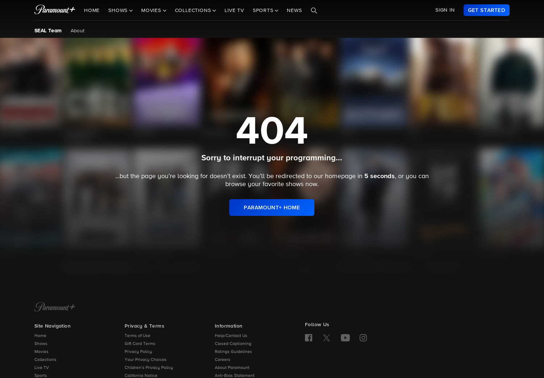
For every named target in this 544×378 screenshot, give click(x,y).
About (78, 30)
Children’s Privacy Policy (149, 368)
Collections (45, 360)
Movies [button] (152, 10)
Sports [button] (264, 10)
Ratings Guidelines (233, 352)
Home (92, 10)
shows (295, 184)
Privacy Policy (138, 352)
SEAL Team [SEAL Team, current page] (48, 30)
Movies (41, 352)
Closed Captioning (233, 344)
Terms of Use (137, 336)
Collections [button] (194, 10)
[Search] (314, 10)
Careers (222, 360)
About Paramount (232, 368)
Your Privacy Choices (146, 360)
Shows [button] (118, 10)
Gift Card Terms (140, 344)
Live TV (234, 10)
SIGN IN (445, 10)
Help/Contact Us (231, 336)
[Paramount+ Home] (54, 307)
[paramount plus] (54, 10)
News (294, 10)
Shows (40, 344)
